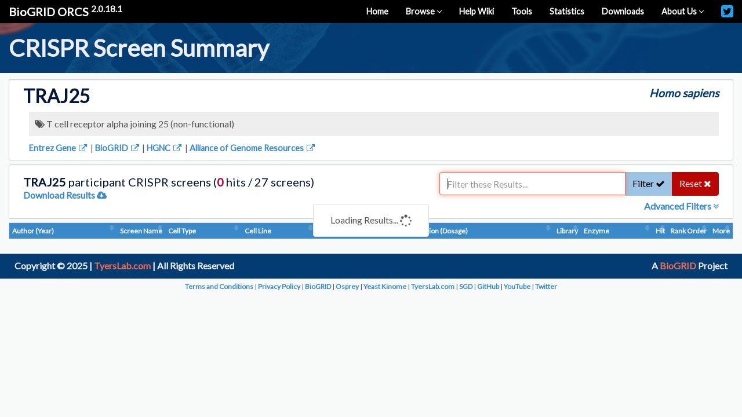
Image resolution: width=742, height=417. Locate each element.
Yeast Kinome (384, 286)
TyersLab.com (122, 265)
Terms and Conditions (219, 286)
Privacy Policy (279, 286)
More (721, 230)
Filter (648, 183)
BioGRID (118, 148)
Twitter (546, 286)
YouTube (517, 286)
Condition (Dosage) (438, 230)
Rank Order (689, 230)
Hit (660, 230)
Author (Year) (33, 230)
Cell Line (258, 230)
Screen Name (141, 230)
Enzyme (596, 230)
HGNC (165, 148)
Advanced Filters (681, 205)
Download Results (65, 194)
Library (567, 230)
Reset (695, 183)
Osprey (347, 286)
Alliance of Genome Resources (253, 148)
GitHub (488, 286)
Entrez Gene (59, 148)
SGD (465, 286)
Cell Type (182, 230)
